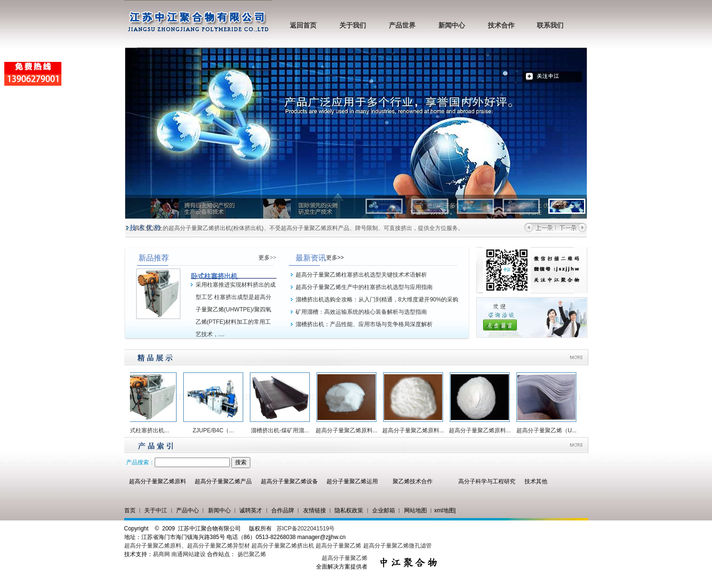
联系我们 (550, 25)
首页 (130, 510)
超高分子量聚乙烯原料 (157, 481)
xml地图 (444, 510)
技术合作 (501, 25)
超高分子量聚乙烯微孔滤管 (397, 545)
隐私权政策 (349, 510)
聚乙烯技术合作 (413, 481)
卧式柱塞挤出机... (149, 430)
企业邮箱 (383, 510)
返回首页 (303, 25)
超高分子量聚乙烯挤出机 (283, 545)
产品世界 (402, 25)
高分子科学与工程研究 (486, 481)
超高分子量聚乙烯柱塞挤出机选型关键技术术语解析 (361, 274)
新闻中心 (451, 25)
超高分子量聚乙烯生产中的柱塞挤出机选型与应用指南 (364, 287)
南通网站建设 (188, 554)
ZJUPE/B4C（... (216, 430)
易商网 (161, 554)
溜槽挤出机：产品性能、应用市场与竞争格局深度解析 (364, 324)
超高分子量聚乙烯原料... (349, 430)
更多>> (267, 257)
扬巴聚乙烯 (251, 554)
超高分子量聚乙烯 (338, 545)
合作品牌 (282, 510)
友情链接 (314, 510)
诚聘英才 (250, 510)
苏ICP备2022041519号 (306, 528)
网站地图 (415, 510)
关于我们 (352, 25)
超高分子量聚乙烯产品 (223, 481)
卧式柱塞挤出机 (214, 276)
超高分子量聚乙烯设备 (289, 481)
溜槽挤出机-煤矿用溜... (282, 430)
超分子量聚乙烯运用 (352, 481)
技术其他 (535, 481)
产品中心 (187, 510)
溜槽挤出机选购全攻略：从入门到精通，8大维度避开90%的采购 (377, 299)
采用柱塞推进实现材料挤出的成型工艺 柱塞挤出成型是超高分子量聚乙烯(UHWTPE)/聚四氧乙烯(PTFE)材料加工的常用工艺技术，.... (236, 309)
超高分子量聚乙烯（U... (549, 430)
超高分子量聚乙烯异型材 (218, 545)
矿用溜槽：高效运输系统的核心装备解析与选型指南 (361, 312)
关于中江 (155, 510)
